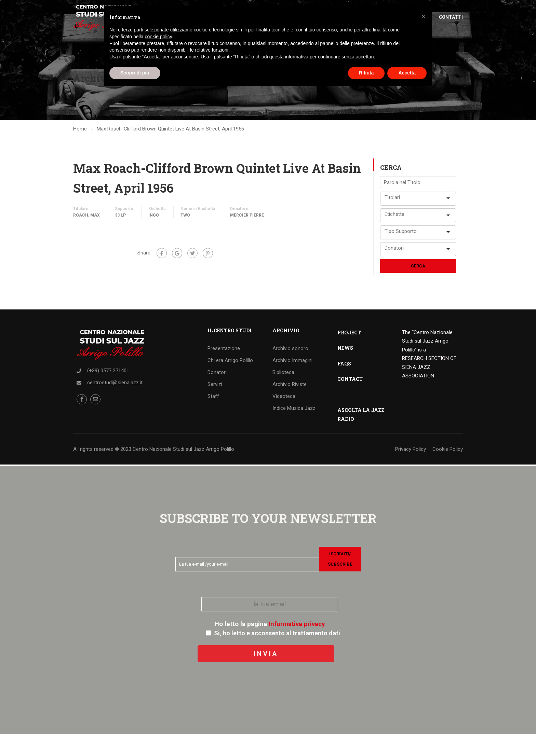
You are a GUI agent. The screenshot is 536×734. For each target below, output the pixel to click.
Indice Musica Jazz (294, 409)
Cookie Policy (447, 450)
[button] (423, 16)
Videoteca (283, 397)
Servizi (214, 385)
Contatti (451, 17)
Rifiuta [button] (366, 72)
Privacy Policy (410, 450)
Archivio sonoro (290, 349)
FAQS (344, 364)
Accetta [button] (407, 72)
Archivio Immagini (292, 361)
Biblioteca (283, 373)
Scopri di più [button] (134, 72)
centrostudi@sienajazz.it (115, 383)
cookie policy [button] (158, 36)
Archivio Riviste (289, 385)
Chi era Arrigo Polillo (230, 361)
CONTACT (350, 380)
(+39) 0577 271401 (108, 372)
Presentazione (223, 349)
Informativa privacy (297, 624)
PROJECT (349, 333)
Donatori (217, 373)
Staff (213, 397)
